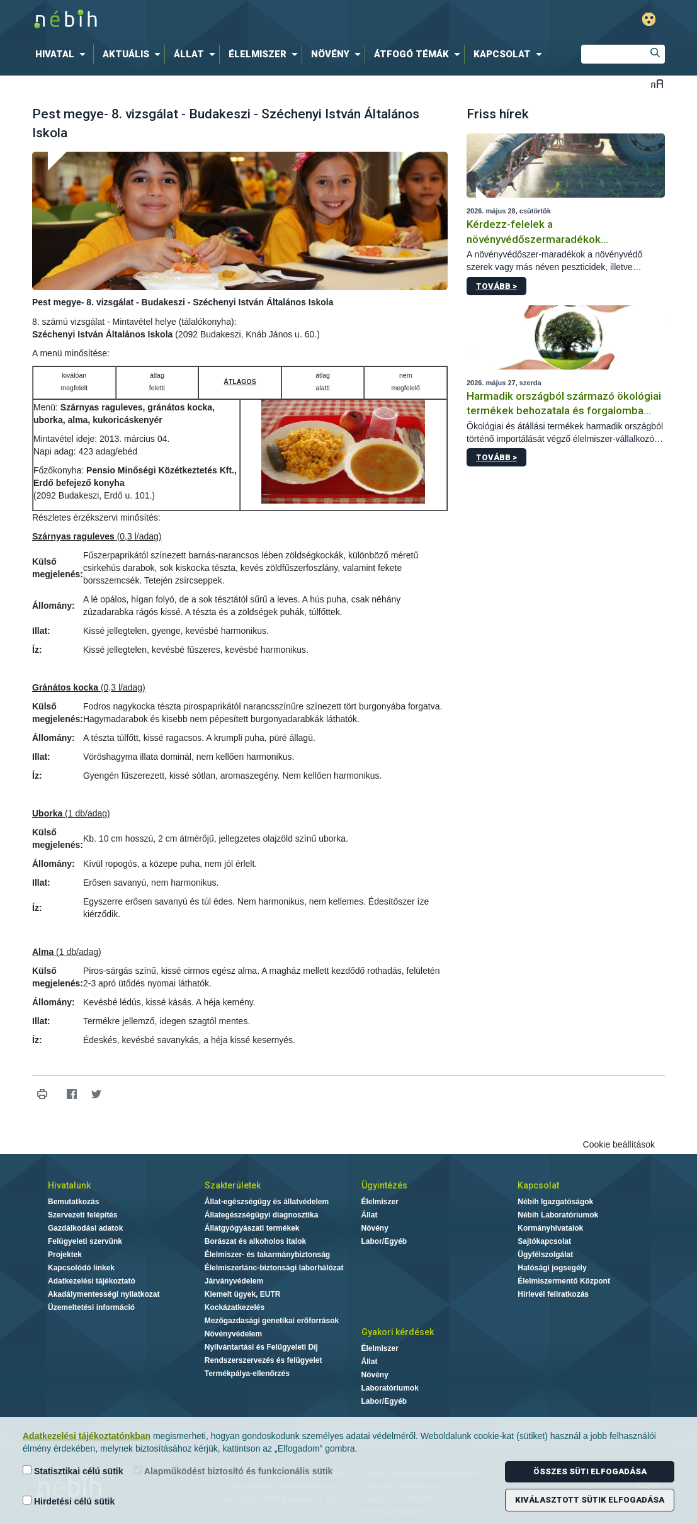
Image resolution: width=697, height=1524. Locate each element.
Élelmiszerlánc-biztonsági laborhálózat (274, 1267)
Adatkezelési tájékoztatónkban (86, 1436)
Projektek (65, 1254)
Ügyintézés (384, 1185)
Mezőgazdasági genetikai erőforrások (272, 1320)
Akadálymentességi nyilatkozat (103, 1294)
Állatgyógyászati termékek (252, 1228)
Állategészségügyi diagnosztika (262, 1215)
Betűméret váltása (657, 83)
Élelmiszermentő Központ (564, 1281)
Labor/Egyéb (384, 1241)
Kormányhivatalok (550, 1228)
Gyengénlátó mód (648, 19)
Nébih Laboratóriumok (558, 1215)
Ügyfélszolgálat (545, 1254)
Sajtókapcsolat (544, 1241)
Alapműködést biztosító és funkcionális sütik (233, 1470)
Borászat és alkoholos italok (255, 1241)
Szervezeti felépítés (83, 1215)
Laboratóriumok (390, 1388)
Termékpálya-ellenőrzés (247, 1373)
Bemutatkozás (73, 1201)
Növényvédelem (233, 1333)
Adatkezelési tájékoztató (91, 1281)
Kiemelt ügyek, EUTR (243, 1294)
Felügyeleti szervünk (85, 1241)
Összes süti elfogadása (590, 1471)
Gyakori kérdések (397, 1332)
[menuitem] (63, 54)
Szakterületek (233, 1185)
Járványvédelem (234, 1281)
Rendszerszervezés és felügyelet (263, 1360)
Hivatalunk (69, 1185)
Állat (369, 1215)
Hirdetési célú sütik (69, 1501)
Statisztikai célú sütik (73, 1470)
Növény (374, 1228)
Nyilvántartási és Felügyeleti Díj (261, 1347)
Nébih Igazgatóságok (555, 1201)
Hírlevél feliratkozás (553, 1294)
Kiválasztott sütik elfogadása (589, 1499)
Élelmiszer (380, 1201)
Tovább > (496, 286)
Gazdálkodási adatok (85, 1228)
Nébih (214, 19)
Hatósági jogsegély (552, 1267)
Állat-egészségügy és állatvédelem (267, 1201)
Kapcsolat (538, 1185)
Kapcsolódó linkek (81, 1267)
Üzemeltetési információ (91, 1307)
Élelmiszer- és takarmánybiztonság (267, 1254)
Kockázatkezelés (234, 1307)
